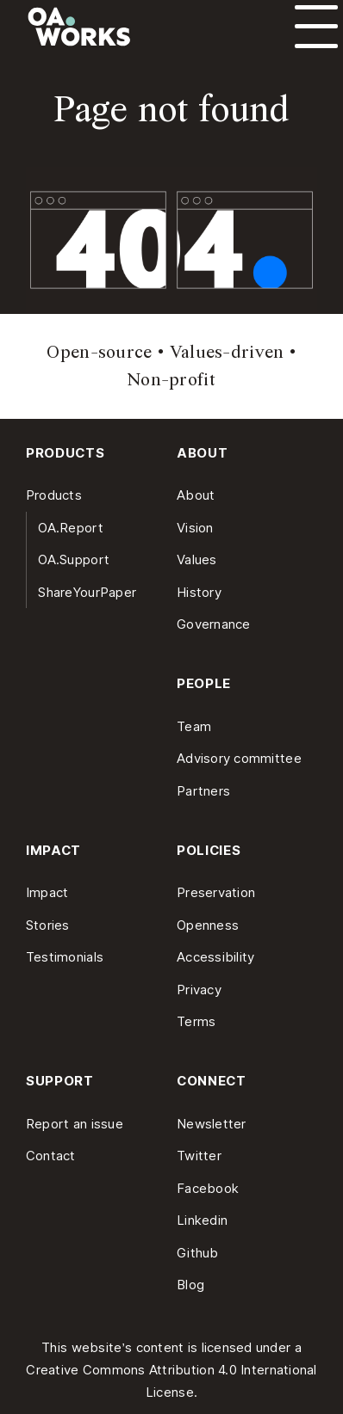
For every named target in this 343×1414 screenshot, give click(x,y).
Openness (208, 925)
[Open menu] (316, 26)
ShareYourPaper (87, 592)
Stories (48, 925)
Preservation (216, 892)
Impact (47, 892)
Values (197, 559)
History (199, 592)
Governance (214, 624)
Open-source (99, 352)
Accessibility (216, 957)
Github (198, 1253)
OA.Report (70, 527)
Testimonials (64, 957)
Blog (190, 1284)
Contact (51, 1155)
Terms (196, 1021)
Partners (203, 791)
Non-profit (171, 379)
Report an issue (74, 1124)
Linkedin (202, 1220)
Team (194, 726)
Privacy (199, 989)
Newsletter (211, 1124)
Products (54, 495)
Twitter (199, 1155)
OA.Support (73, 559)
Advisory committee (239, 758)
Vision (195, 527)
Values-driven (227, 352)
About (196, 495)
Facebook (208, 1188)
